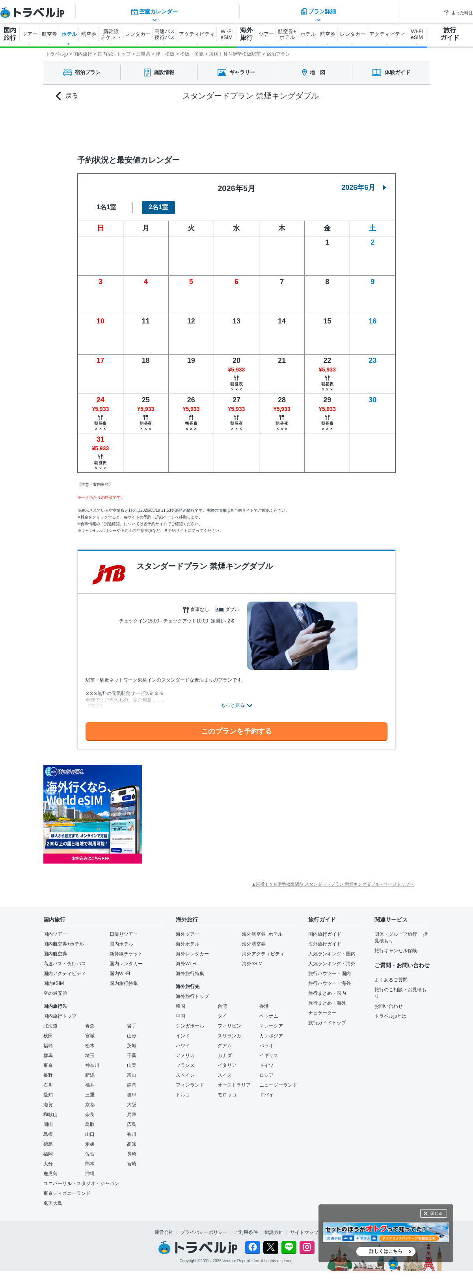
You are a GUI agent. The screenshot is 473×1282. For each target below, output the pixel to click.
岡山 (48, 1119)
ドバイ (266, 1090)
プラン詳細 (319, 124)
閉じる (436, 1213)
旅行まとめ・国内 (327, 988)
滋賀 (48, 1100)
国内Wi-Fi (120, 969)
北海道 (50, 1021)
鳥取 (90, 1119)
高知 (131, 1139)
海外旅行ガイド (324, 939)
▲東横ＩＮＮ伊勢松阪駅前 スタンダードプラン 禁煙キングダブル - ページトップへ (332, 879)
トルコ (183, 1090)
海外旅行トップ (192, 991)
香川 (131, 1129)
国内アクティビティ (64, 969)
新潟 (90, 1070)
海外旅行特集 (190, 969)
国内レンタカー (126, 959)
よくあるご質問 (391, 975)
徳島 (48, 1139)
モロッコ (227, 1090)
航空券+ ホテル (287, 34)
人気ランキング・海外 (332, 959)
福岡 (48, 1149)
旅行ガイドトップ (327, 1018)
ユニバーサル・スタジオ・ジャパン (81, 1179)
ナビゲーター (322, 1008)
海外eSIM (252, 959)
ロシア (266, 1070)
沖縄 (90, 1169)
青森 (90, 1021)
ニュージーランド (278, 1080)
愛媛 (90, 1139)
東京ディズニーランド (67, 1188)
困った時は (458, 12)
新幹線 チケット (111, 34)
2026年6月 (363, 183)
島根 (48, 1129)
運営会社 (164, 1227)
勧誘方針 (273, 1227)
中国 (180, 1011)
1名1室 (106, 202)
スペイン (185, 1070)
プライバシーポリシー (203, 1227)
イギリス (268, 1050)
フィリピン (229, 1021)
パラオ (266, 1041)
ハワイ (183, 1041)
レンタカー (138, 34)
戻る (67, 96)
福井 (90, 1080)
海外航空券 (254, 939)
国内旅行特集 (124, 978)
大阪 (131, 1100)
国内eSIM (53, 978)
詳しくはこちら (385, 1251)
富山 (131, 1070)
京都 (90, 1100)
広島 (131, 1119)
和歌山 (50, 1110)
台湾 (222, 1001)
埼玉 (90, 1050)
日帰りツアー (124, 929)
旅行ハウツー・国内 (329, 969)
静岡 (131, 1080)
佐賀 (90, 1149)
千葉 (131, 1050)
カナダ (225, 1050)
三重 (90, 1090)
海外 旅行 (246, 34)
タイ (222, 1011)
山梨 (131, 1060)
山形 (131, 1031)
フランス (185, 1060)
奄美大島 (52, 1198)
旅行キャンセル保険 (395, 946)
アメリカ (185, 1050)
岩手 (131, 1021)
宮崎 (131, 1159)
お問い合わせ (388, 1001)
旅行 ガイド (449, 34)
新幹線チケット (126, 949)
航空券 (49, 34)
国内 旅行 (10, 34)
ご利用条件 (246, 1227)
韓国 (180, 1001)
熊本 (90, 1159)
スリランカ (229, 1031)
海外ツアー (187, 929)
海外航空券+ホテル (262, 929)
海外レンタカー (192, 949)
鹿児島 (50, 1169)
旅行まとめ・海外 (327, 998)
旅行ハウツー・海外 (329, 978)
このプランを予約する (236, 726)
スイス (225, 1070)
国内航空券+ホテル (63, 939)
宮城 (90, 1031)
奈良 (90, 1110)
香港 (264, 1001)
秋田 (48, 1031)
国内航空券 (55, 949)
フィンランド (190, 1080)
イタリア (227, 1060)
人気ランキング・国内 (332, 949)
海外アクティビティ (263, 949)
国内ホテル (121, 939)
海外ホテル (187, 939)
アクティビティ (197, 34)
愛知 (48, 1090)
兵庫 (131, 1110)
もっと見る (232, 701)
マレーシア (271, 1021)
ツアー (29, 34)
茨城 (131, 1041)
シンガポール (190, 1021)
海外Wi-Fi (186, 959)
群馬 (48, 1050)
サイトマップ (304, 1227)
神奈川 (92, 1060)
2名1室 (158, 202)
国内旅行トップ (59, 1011)
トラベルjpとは (390, 1011)
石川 (48, 1080)
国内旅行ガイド (324, 929)
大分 (48, 1159)
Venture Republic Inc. (241, 1256)
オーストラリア (234, 1080)
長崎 (131, 1149)
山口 (90, 1129)
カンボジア (271, 1031)
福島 (48, 1041)
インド (183, 1031)
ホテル (69, 34)
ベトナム (268, 1011)
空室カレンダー (153, 124)
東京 (48, 1060)
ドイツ (266, 1060)
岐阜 (131, 1090)
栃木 (90, 1041)
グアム (225, 1041)
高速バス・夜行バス (64, 959)
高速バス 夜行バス (165, 34)
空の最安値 (55, 988)
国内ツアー (55, 929)
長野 (48, 1070)
